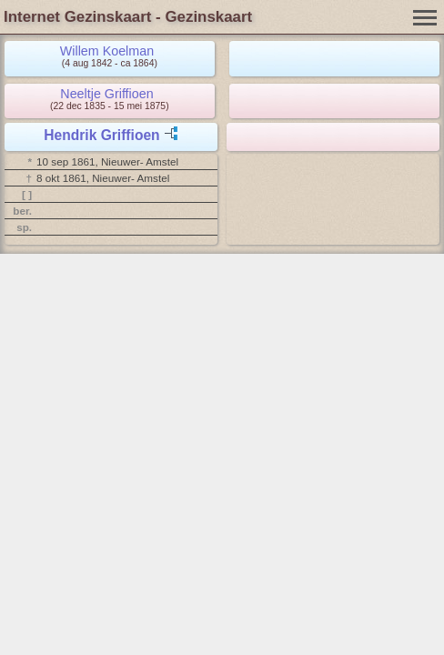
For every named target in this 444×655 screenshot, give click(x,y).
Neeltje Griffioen (106, 93)
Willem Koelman (107, 51)
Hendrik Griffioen (101, 135)
